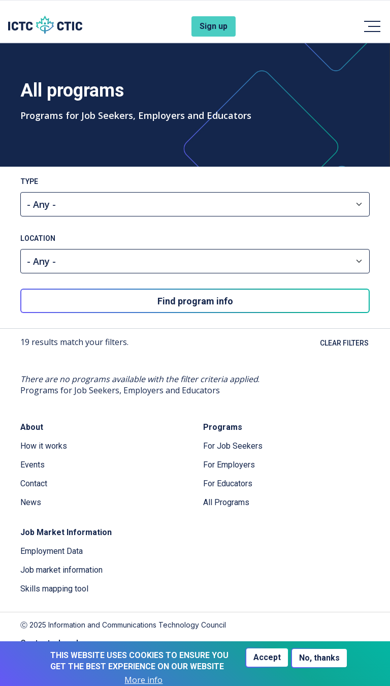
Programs (222, 427)
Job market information (61, 570)
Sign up (214, 26)
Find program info (195, 301)
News (30, 502)
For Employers (229, 465)
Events (32, 465)
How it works (43, 446)
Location (37, 238)
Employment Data (51, 551)
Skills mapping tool (54, 589)
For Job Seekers (233, 446)
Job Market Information (66, 532)
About (31, 427)
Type (29, 181)
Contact (33, 483)
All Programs (226, 502)
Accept (267, 657)
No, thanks (319, 658)
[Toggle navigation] (371, 26)
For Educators (227, 483)
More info (143, 680)
